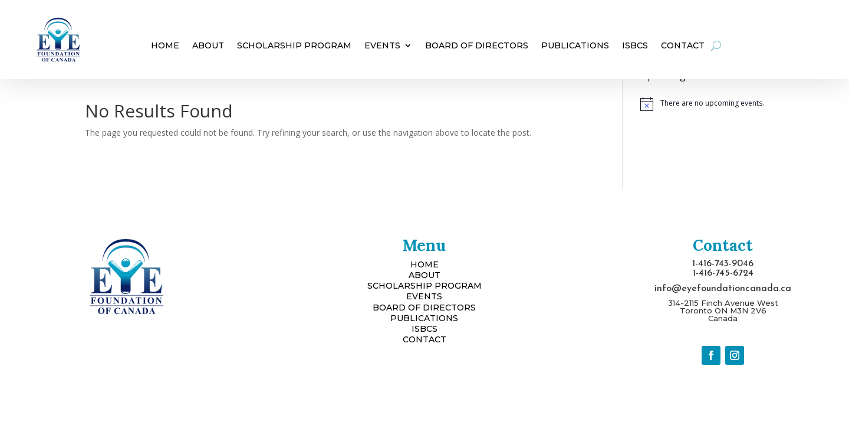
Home (165, 46)
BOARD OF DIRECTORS (424, 307)
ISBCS (635, 46)
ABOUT (424, 275)
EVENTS (424, 296)
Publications (575, 46)
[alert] (702, 104)
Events (382, 46)
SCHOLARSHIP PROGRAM (424, 285)
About (208, 46)
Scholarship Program (294, 46)
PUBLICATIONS (424, 318)
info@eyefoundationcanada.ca (722, 288)
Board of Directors (476, 46)
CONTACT (424, 339)
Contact (683, 46)
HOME (424, 264)
